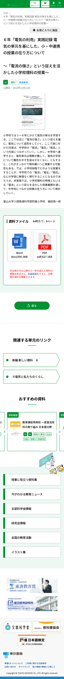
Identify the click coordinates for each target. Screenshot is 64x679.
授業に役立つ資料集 (24, 479)
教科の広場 (45, 4)
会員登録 (32, 273)
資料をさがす (35, 4)
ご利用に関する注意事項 (35, 663)
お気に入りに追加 (47, 30)
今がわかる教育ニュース (27, 494)
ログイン (53, 4)
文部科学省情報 (21, 508)
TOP (5, 13)
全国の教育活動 (21, 537)
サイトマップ (24, 666)
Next (59, 431)
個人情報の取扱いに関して (43, 666)
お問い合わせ (10, 666)
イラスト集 (18, 552)
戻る (32, 305)
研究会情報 (18, 523)
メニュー (59, 4)
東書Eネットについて (14, 663)
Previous (4, 431)
